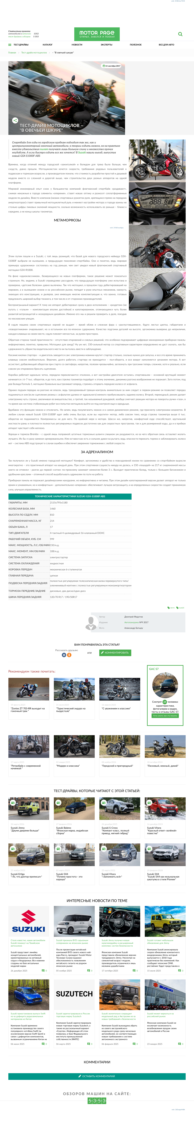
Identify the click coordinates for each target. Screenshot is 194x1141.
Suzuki (82, 152)
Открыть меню (9, 48)
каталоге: (26, 34)
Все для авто (166, 45)
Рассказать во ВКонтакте (64, 655)
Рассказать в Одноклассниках (69, 655)
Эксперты (106, 45)
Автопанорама (131, 622)
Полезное (136, 45)
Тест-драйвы (21, 45)
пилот (44, 149)
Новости (77, 45)
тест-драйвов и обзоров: (19, 37)
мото (172, 608)
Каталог (48, 45)
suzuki (181, 608)
